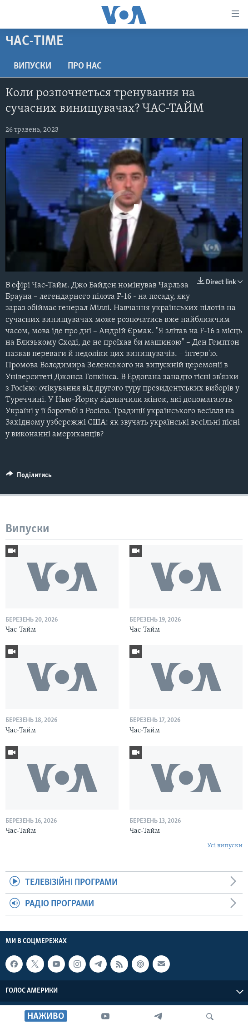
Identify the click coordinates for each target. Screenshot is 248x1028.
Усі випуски (225, 845)
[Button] (29, 477)
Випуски (32, 66)
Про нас (85, 66)
